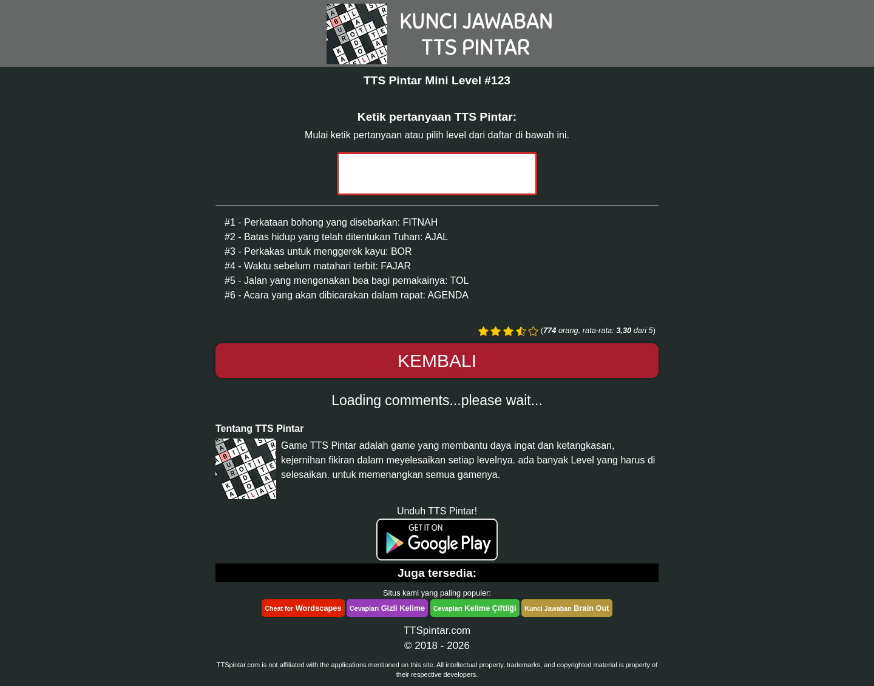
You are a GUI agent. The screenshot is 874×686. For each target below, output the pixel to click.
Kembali (437, 361)
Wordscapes (303, 608)
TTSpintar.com (437, 630)
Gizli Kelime (387, 608)
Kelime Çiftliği (475, 608)
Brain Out (566, 608)
